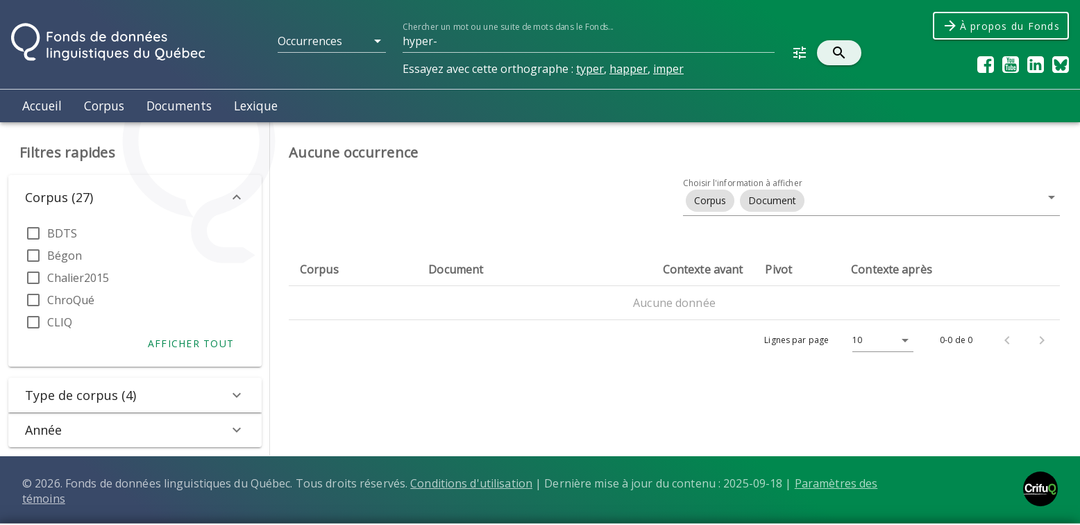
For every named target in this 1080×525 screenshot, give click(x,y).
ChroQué (70, 300)
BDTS (62, 233)
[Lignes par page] (879, 340)
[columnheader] (353, 269)
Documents (179, 105)
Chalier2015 (78, 278)
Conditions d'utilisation (471, 483)
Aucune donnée (674, 302)
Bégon (64, 255)
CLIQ (59, 322)
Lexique (256, 105)
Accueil (42, 105)
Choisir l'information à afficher (742, 183)
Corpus (104, 105)
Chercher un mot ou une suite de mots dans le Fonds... (508, 27)
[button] (332, 41)
